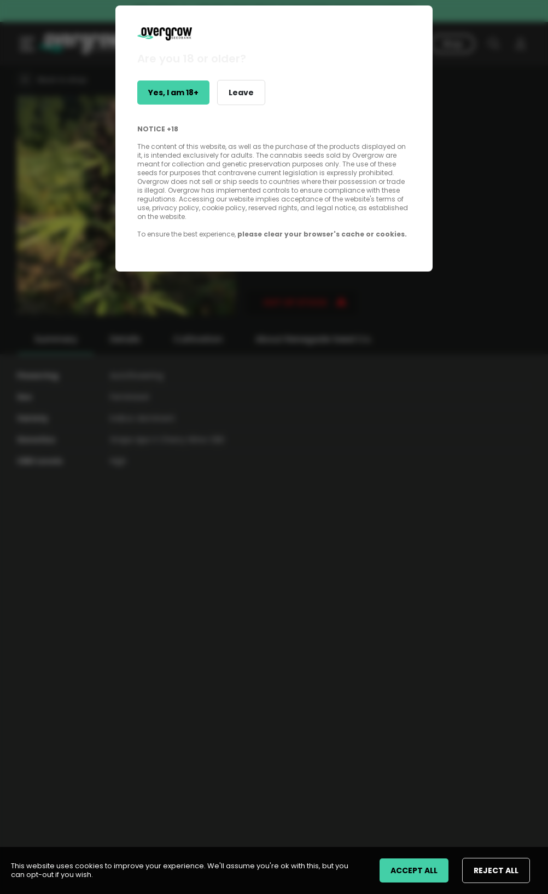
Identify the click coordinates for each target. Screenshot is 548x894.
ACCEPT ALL (414, 870)
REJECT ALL (496, 870)
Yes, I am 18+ (173, 92)
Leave (241, 92)
